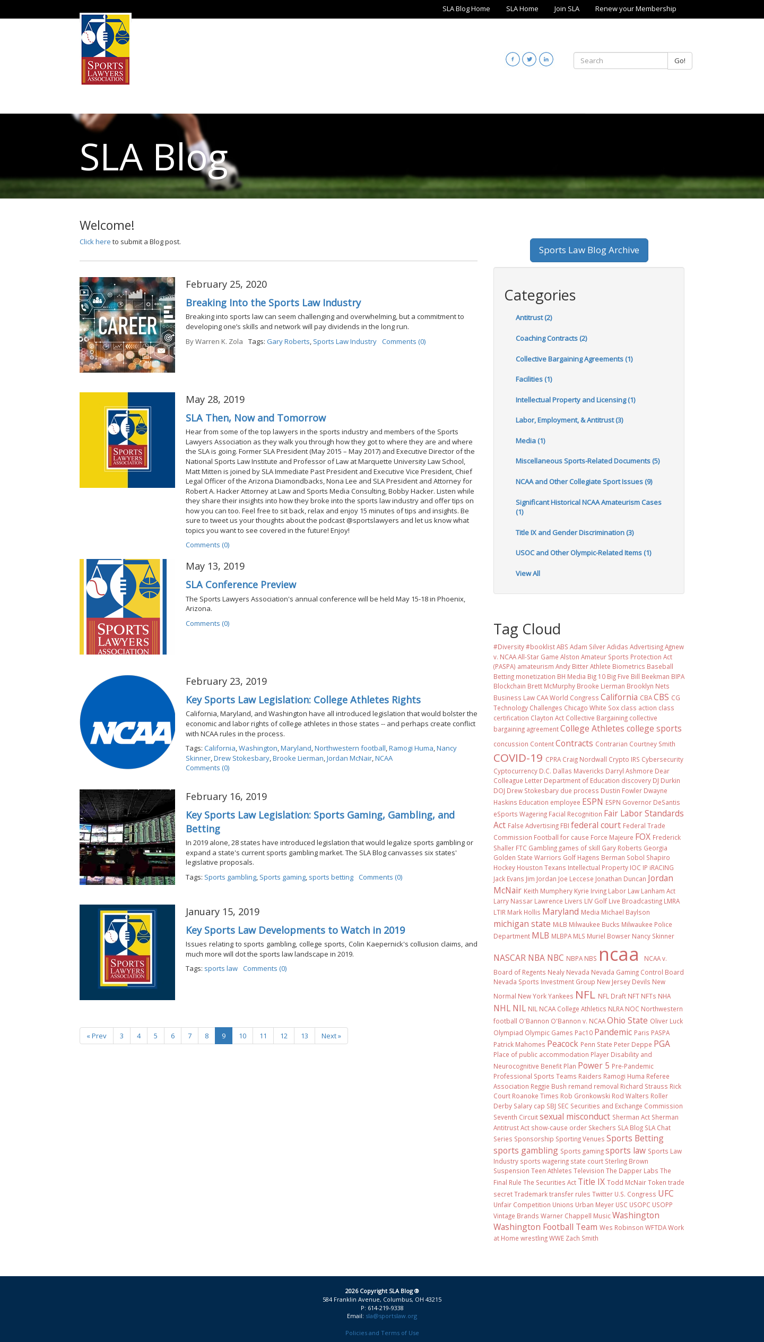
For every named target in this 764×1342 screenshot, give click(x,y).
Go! (679, 60)
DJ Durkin (666, 780)
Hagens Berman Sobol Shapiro (623, 857)
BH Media (571, 676)
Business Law (514, 697)
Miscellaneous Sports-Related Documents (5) (587, 461)
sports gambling (525, 1150)
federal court (596, 825)
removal (606, 1086)
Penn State (596, 1044)
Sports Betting (635, 1138)
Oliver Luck (666, 1021)
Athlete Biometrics (617, 666)
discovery (636, 780)
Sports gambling (230, 877)
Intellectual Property (598, 867)
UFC (666, 1193)
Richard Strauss (644, 1086)
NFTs (648, 996)
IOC (635, 867)
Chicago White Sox (591, 707)
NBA (536, 958)
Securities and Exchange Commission (626, 1106)
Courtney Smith (652, 743)
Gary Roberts (288, 341)
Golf (569, 857)
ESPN (592, 801)
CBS (661, 697)
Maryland (296, 748)
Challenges (545, 707)
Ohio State (627, 1020)
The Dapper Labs (632, 1170)
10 (242, 1035)
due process (579, 790)
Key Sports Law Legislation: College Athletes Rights (303, 699)
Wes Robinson (622, 1227)
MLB (540, 935)
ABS (562, 646)
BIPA (677, 676)
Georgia (655, 848)
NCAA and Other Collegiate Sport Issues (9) (584, 481)
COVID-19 (518, 757)
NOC (632, 1008)
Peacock (562, 1043)
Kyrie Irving (590, 891)
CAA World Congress (567, 697)
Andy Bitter (571, 666)
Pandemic (613, 1032)
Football (546, 837)
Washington (258, 748)
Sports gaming (282, 877)
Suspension (511, 1170)
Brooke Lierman (298, 758)
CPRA (553, 759)
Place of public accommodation (541, 1054)
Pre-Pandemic (633, 1066)
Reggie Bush (549, 1086)
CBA (646, 697)
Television (589, 1170)
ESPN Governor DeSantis (642, 802)
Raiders (590, 1076)
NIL (519, 1008)
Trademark (531, 1194)
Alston (569, 656)
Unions (563, 1204)
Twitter (602, 1194)
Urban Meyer (594, 1204)
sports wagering (544, 1161)
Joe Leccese (576, 878)
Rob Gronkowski (585, 1095)
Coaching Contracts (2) (551, 338)
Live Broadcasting (635, 901)
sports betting (331, 877)
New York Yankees (546, 996)
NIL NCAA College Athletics (567, 1008)
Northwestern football (350, 748)
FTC (521, 848)
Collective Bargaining (597, 717)
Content (542, 743)
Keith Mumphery (548, 891)
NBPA (574, 958)
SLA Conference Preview (241, 584)
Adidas (617, 646)
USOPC (639, 1204)
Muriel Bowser (608, 936)
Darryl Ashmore (629, 771)
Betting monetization (524, 676)
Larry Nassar (513, 901)
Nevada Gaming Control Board (637, 972)
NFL (585, 994)
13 (304, 1035)
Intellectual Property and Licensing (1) (575, 400)
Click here (95, 241)
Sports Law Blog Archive (589, 250)
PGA (662, 1043)
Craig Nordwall (584, 759)
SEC (563, 1106)
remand (580, 1086)
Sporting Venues (580, 1138)
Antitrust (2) (534, 317)
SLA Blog (630, 1127)
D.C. (545, 771)
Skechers (602, 1127)
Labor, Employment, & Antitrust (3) (569, 420)
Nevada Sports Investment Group (544, 981)
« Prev (96, 1035)
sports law (221, 968)
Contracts (574, 743)
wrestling (534, 1238)
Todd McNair (626, 1182)
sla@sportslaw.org (391, 1316)
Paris (641, 1032)
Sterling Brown (626, 1161)
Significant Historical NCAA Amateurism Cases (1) (589, 507)
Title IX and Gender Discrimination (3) (574, 532)
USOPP (662, 1204)
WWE (556, 1238)
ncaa (618, 954)
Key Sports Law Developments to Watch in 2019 (295, 930)
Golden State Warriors (527, 857)
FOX (642, 836)
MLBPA (561, 936)
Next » (331, 1035)
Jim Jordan (541, 878)
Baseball (660, 666)
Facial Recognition (575, 814)
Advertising (646, 646)
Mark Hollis (524, 912)
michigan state (522, 924)
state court (586, 1161)
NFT (633, 996)
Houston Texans (541, 867)
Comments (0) (404, 341)
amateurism (535, 666)
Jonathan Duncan (620, 878)
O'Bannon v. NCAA (578, 1021)
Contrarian (611, 743)
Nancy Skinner (653, 936)
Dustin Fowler (621, 790)
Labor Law (623, 891)
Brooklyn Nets (648, 686)
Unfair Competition (522, 1204)
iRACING (661, 867)
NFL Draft (612, 996)
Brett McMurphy (551, 686)
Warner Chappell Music (576, 1215)
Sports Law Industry (345, 341)
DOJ (499, 790)
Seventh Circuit (515, 1117)
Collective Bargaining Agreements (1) (574, 359)
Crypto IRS (624, 759)
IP (645, 867)
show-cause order (559, 1127)
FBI (564, 825)
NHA (664, 996)
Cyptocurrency (515, 771)
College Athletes (592, 728)
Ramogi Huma (411, 748)
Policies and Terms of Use (382, 1333)
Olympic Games (549, 1032)
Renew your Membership (635, 8)
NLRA (615, 1008)
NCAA (384, 758)
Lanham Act (658, 891)
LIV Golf (595, 901)
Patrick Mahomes (519, 1044)
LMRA (672, 901)
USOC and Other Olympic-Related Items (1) (583, 552)
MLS (579, 936)
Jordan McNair (349, 758)
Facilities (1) (534, 379)
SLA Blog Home (466, 8)
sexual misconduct (575, 1116)
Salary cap (529, 1106)
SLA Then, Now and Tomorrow (256, 417)
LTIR (499, 912)
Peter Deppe (633, 1044)
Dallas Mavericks (578, 771)
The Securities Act (549, 1182)
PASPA (660, 1032)
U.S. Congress (635, 1194)
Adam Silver (587, 646)
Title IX (591, 1182)
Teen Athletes (551, 1170)
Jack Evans (508, 878)
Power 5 (594, 1065)
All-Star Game (538, 656)
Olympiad (508, 1032)
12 (284, 1035)
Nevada (577, 972)
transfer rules (570, 1194)
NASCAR (509, 958)
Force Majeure (612, 837)
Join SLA (566, 8)
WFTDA (655, 1227)
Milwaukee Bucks (594, 924)
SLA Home (522, 8)
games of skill (579, 848)
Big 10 (596, 676)
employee (565, 802)
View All (528, 573)
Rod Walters (630, 1095)
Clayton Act (547, 717)
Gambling (542, 848)
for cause (574, 837)
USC (621, 1204)
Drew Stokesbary (242, 758)
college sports (654, 728)
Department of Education (582, 780)
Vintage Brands (516, 1215)
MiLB (560, 924)
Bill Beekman (650, 676)
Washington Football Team (545, 1227)
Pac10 (584, 1032)
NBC (555, 958)
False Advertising (533, 825)
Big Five (618, 676)
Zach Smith (582, 1238)
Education (534, 802)
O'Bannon (534, 1021)
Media (590, 912)
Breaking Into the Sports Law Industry (273, 302)
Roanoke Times (535, 1095)
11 (263, 1035)
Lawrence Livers (558, 901)
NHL (501, 1008)
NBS (590, 958)
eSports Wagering (520, 814)
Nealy (556, 972)
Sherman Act (631, 1117)
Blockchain (509, 686)
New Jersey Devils (623, 981)
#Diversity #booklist (524, 646)
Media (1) (530, 440)
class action (639, 707)
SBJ (551, 1106)
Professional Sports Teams (535, 1076)
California (220, 748)
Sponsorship (534, 1138)
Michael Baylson (625, 912)
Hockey (504, 867)
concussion (510, 743)
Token (657, 1182)
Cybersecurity (662, 759)
